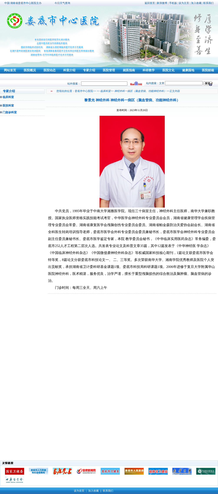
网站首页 (10, 70)
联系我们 (208, 3)
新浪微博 (162, 3)
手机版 (173, 3)
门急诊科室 (10, 112)
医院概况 (30, 70)
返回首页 (150, 3)
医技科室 (8, 105)
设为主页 (184, 3)
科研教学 (149, 70)
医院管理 (109, 70)
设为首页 (79, 490)
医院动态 (49, 70)
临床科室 (8, 97)
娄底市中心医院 (84, 91)
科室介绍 (69, 70)
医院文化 (168, 70)
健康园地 (188, 70)
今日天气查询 (62, 3)
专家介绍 (89, 70)
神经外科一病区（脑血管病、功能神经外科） (140, 91)
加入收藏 (196, 3)
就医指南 (129, 70)
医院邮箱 (208, 70)
